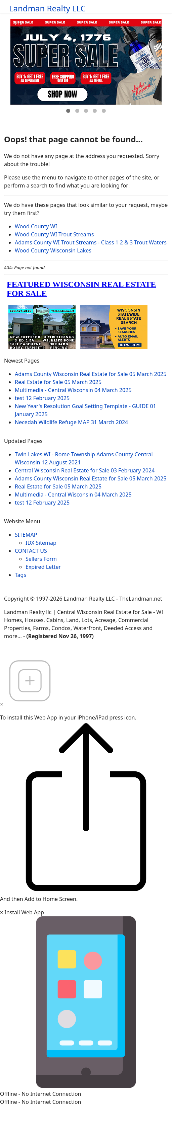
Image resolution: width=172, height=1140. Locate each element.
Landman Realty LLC (47, 8)
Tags (20, 575)
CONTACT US (31, 550)
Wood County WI (36, 226)
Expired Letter (43, 567)
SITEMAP (26, 534)
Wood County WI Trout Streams (54, 234)
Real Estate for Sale (58, 382)
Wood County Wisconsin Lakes (53, 250)
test (42, 398)
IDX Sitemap (41, 542)
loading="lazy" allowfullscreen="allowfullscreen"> (86, 313)
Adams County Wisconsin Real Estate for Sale (90, 374)
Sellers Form (41, 558)
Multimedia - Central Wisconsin (73, 390)
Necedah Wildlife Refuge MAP (71, 422)
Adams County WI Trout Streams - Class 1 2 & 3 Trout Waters (91, 242)
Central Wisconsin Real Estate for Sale (85, 470)
